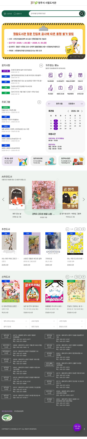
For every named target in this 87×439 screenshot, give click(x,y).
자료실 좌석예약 (70, 81)
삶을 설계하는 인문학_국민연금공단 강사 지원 (15, 129)
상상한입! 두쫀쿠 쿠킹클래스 (10, 120)
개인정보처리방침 (7, 411)
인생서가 (80, 81)
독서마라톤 (51, 81)
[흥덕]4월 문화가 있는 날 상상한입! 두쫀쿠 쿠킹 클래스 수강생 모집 (27, 81)
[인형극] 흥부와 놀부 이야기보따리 (21, 70)
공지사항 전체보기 (41, 65)
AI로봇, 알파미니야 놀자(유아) (11, 148)
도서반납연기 (60, 81)
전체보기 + (39, 102)
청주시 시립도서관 (43, 3)
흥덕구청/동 (7, 327)
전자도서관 (80, 94)
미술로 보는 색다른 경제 (9, 110)
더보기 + (83, 229)
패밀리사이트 (63, 327)
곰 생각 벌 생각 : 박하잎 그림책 (70, 214)
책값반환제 (70, 94)
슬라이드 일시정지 (80, 229)
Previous (71, 57)
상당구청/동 (35, 321)
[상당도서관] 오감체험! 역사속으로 (21, 86)
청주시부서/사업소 (9, 321)
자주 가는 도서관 (77, 427)
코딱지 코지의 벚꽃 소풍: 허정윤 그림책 (43, 214)
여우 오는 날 (17, 214)
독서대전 (50, 94)
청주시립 (59, 104)
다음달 (80, 111)
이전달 (69, 111)
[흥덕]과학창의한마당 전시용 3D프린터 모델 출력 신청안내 (27, 75)
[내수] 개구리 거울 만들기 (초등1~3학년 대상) (25, 92)
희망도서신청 (60, 94)
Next (79, 57)
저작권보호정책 (18, 411)
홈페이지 (19, 14)
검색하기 (81, 13)
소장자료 (9, 14)
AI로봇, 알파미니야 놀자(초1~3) (11, 139)
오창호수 (71, 104)
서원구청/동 (63, 321)
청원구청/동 (35, 327)
